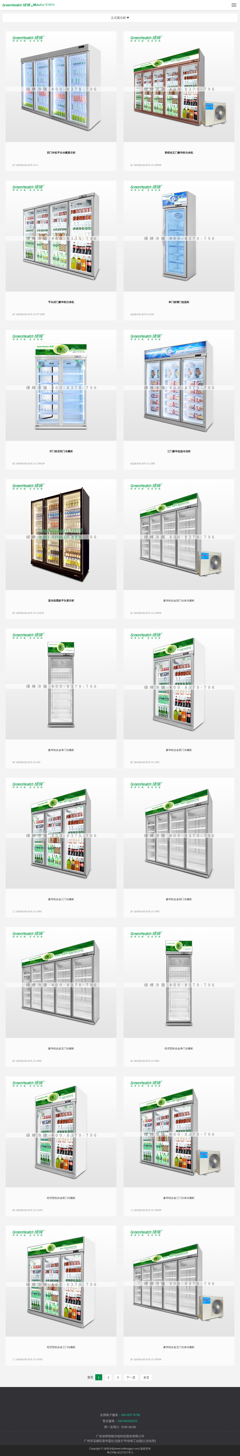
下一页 (130, 1377)
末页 (146, 1377)
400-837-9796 (130, 1415)
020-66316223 (127, 1421)
